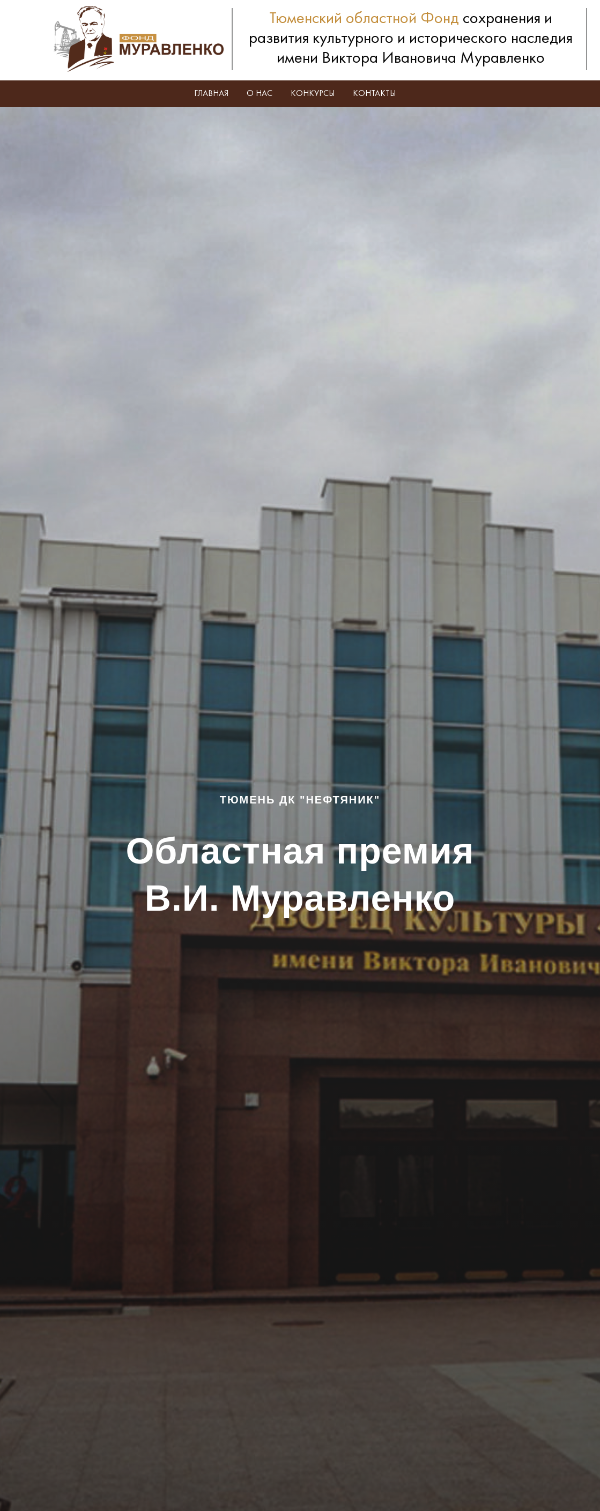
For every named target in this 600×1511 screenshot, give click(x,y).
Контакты (374, 94)
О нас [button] (259, 94)
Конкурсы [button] (313, 94)
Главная (211, 94)
